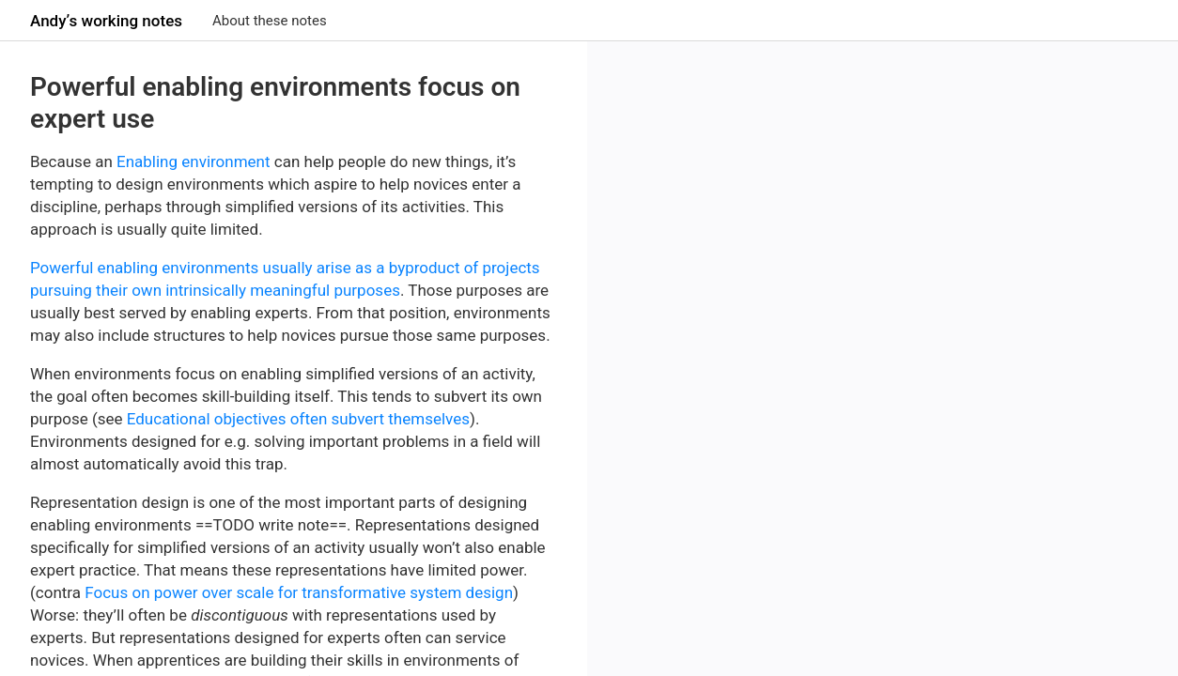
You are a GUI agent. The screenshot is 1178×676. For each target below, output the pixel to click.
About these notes (269, 20)
